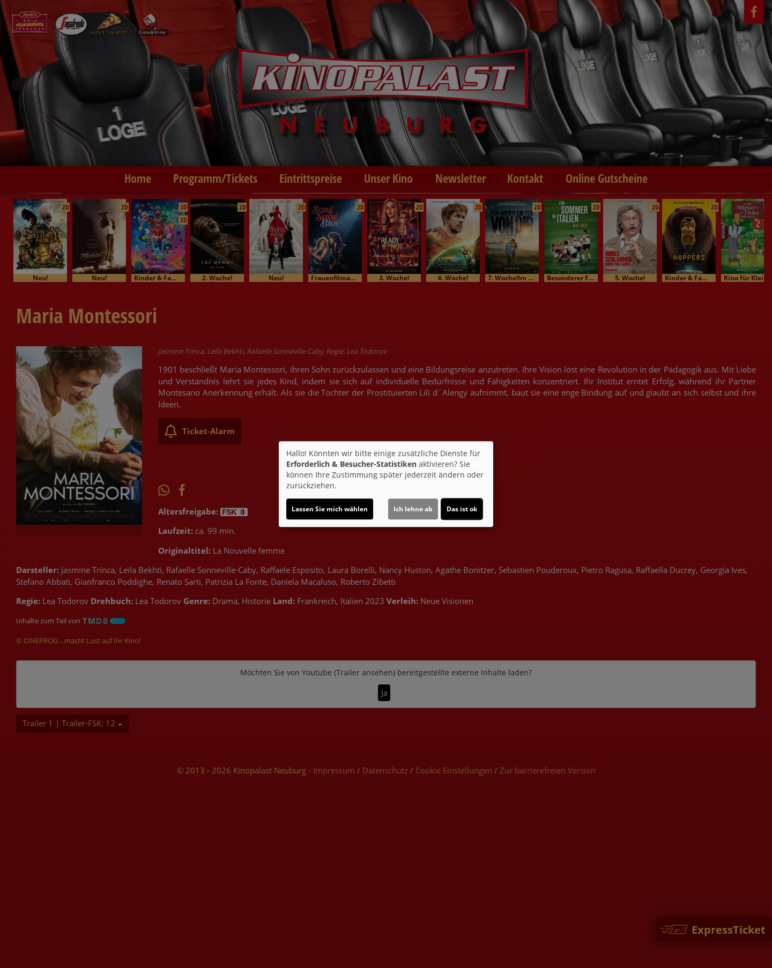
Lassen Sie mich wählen (330, 508)
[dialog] (386, 484)
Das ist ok (462, 508)
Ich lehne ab (413, 508)
